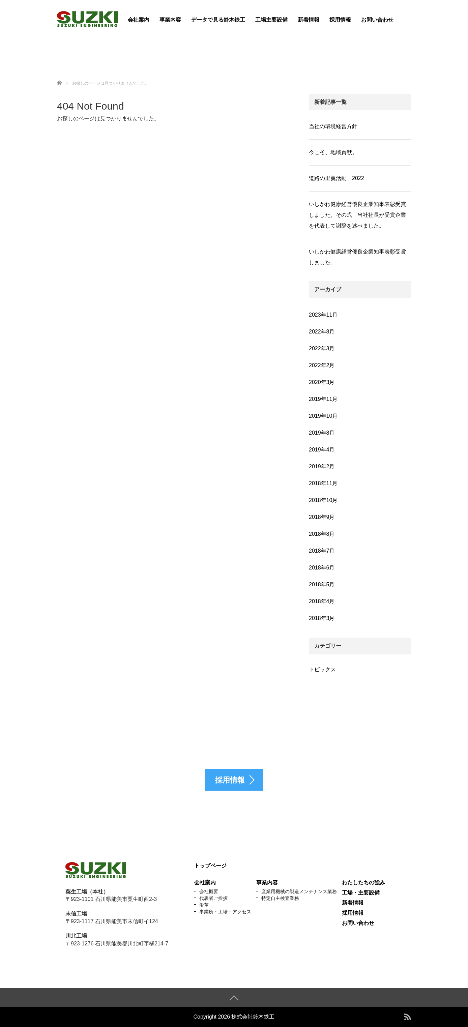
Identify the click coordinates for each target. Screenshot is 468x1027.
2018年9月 (322, 517)
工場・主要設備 (361, 893)
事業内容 (170, 20)
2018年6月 (322, 567)
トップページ (210, 866)
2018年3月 (322, 618)
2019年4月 (322, 449)
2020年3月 (322, 382)
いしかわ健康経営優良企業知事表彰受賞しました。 (357, 257)
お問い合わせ (377, 20)
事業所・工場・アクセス (225, 911)
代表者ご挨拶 (213, 898)
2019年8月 (322, 433)
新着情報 (308, 20)
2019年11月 (323, 399)
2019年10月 (323, 416)
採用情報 (340, 20)
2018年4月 (322, 601)
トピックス (322, 669)
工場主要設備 (271, 20)
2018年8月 (322, 534)
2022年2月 (322, 365)
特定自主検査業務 (280, 898)
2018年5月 (322, 584)
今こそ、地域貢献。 (333, 152)
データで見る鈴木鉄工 (218, 20)
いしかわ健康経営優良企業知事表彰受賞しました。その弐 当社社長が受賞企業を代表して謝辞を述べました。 (357, 215)
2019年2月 (322, 466)
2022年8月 (322, 331)
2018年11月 (323, 483)
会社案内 (138, 20)
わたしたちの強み (363, 882)
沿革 (204, 905)
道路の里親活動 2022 (336, 178)
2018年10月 (323, 500)
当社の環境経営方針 (333, 126)
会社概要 (208, 891)
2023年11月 (323, 315)
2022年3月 (322, 348)
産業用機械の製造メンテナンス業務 (299, 891)
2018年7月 (322, 551)
